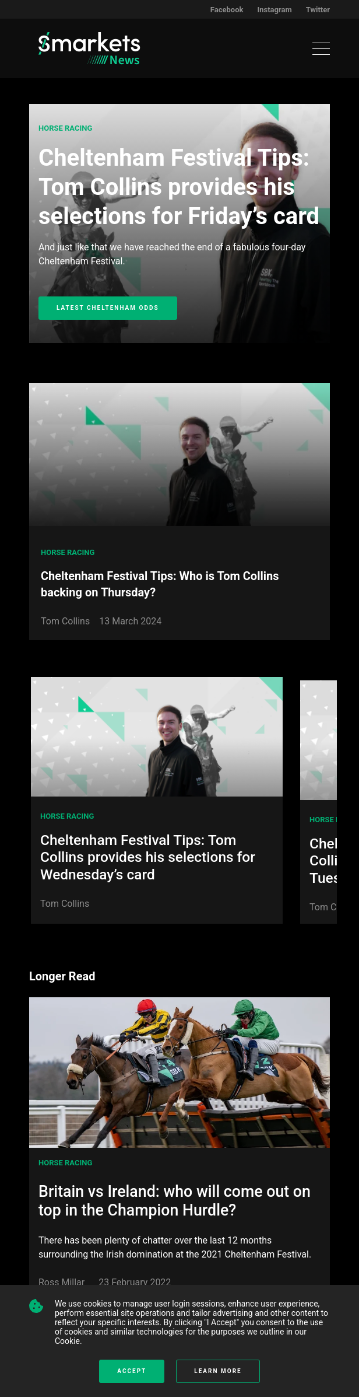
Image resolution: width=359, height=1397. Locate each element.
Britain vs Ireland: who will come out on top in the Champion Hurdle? (174, 1201)
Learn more (217, 1371)
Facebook (227, 9)
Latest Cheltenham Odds (108, 308)
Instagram (274, 9)
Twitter (318, 9)
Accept (131, 1371)
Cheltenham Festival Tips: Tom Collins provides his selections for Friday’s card (178, 187)
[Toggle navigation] (321, 49)
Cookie (67, 1341)
